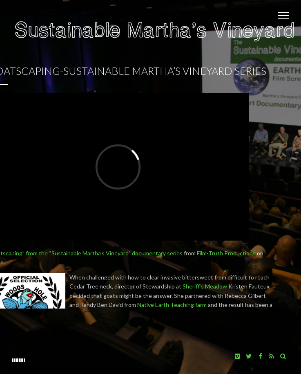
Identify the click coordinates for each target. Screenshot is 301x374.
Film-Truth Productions (226, 253)
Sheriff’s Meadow (205, 286)
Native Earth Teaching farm (172, 304)
